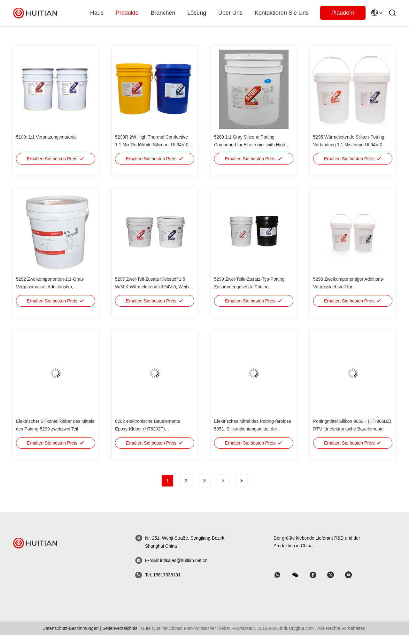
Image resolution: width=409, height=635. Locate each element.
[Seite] (223, 480)
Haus (97, 13)
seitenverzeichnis (119, 628)
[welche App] (282, 575)
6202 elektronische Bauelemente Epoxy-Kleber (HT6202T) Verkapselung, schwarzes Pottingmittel (153, 429)
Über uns (230, 13)
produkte (127, 13)
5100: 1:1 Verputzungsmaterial (46, 137)
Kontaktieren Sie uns (282, 13)
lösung (196, 13)
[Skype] (317, 575)
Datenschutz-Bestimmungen (70, 628)
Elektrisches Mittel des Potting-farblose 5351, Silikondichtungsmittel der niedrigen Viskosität (252, 429)
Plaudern (342, 13)
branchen (163, 13)
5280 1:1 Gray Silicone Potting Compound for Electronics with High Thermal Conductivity (249, 144)
